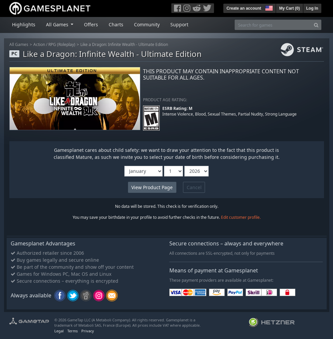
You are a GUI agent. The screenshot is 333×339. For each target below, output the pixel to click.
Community (147, 24)
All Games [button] (58, 24)
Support (179, 24)
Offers (91, 24)
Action (39, 44)
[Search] (316, 25)
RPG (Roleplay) (61, 44)
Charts (116, 24)
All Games (18, 44)
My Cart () (289, 8)
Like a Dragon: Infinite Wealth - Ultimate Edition (124, 44)
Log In (312, 8)
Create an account (243, 8)
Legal (59, 330)
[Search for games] (273, 25)
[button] (268, 7)
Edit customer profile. (241, 217)
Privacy (87, 330)
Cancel (194, 187)
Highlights (23, 24)
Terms (72, 330)
